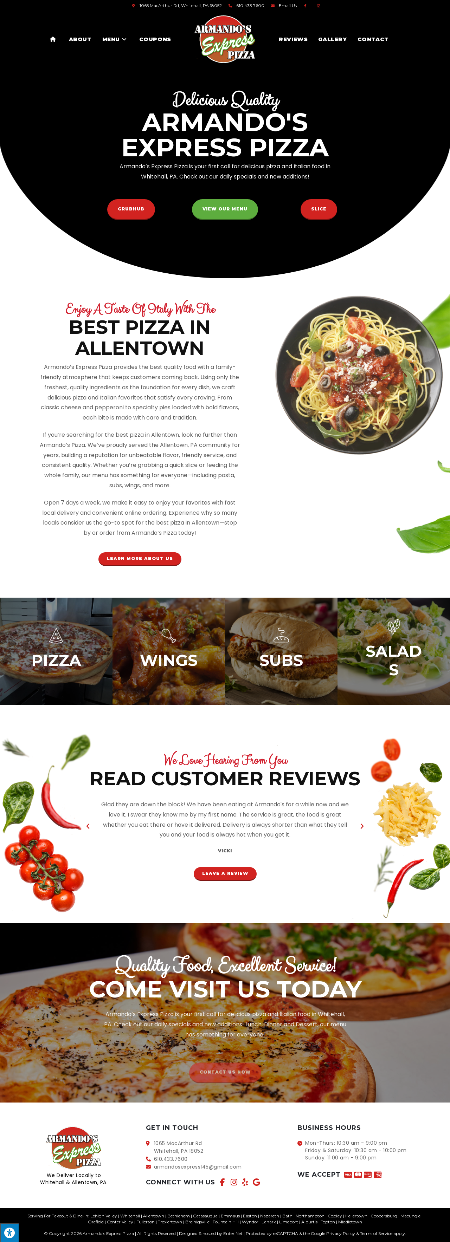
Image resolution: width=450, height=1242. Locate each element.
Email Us (288, 5)
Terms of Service (376, 1233)
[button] (131, 209)
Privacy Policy (340, 1233)
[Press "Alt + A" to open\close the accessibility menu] (9, 1232)
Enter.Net (233, 1233)
